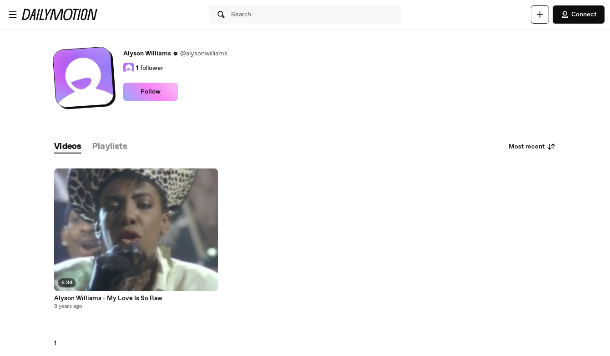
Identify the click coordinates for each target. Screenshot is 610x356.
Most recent (532, 146)
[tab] (67, 147)
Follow (151, 92)
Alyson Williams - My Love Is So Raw (108, 298)
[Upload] (540, 14)
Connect (578, 14)
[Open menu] (12, 14)
